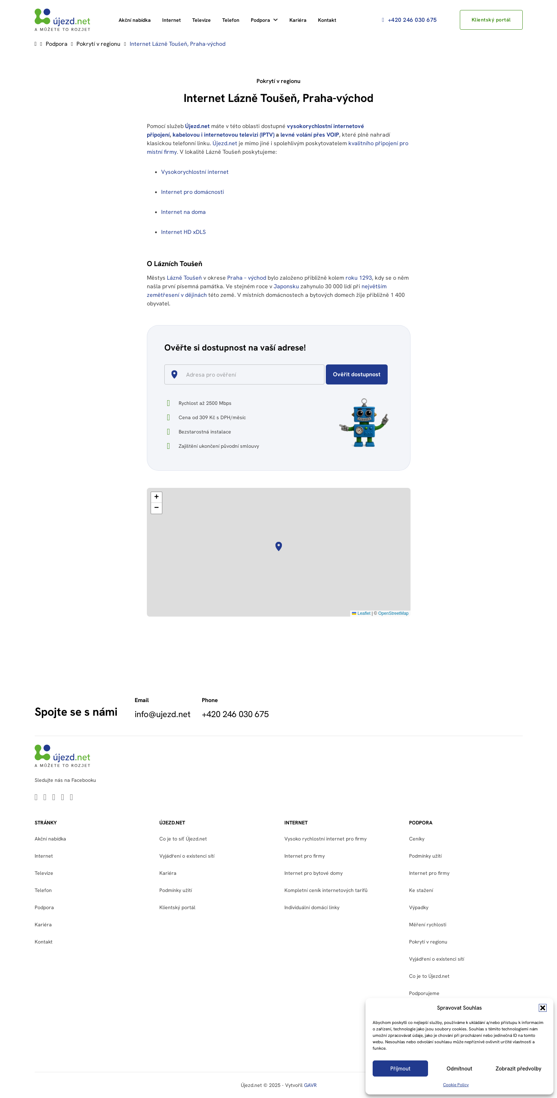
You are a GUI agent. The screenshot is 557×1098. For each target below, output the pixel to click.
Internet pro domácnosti (193, 192)
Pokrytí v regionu (98, 44)
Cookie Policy (456, 1085)
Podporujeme (424, 993)
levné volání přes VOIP (309, 134)
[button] (542, 1007)
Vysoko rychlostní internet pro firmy (325, 838)
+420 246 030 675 (409, 20)
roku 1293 (358, 277)
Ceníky (416, 838)
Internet (171, 20)
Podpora (260, 20)
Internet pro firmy (304, 856)
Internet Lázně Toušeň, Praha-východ (177, 44)
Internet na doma (183, 212)
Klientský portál (491, 19)
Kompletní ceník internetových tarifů (326, 890)
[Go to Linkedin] (36, 798)
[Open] (321, 375)
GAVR (310, 1085)
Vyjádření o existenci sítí (186, 856)
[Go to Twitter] (44, 798)
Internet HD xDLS (183, 232)
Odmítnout (459, 1068)
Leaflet (361, 613)
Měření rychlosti (427, 924)
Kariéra (298, 20)
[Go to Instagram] (71, 798)
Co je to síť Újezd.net (183, 838)
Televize (201, 20)
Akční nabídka (135, 20)
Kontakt (327, 20)
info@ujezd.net (162, 714)
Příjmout (401, 1068)
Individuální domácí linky (311, 907)
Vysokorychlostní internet (195, 172)
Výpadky (418, 907)
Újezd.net (197, 126)
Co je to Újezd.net (429, 976)
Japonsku (286, 286)
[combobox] (247, 374)
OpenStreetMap (393, 613)
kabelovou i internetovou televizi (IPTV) (223, 134)
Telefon (230, 20)
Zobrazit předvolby (518, 1068)
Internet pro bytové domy (313, 873)
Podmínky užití (175, 890)
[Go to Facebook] (62, 798)
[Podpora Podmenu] (275, 19)
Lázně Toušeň (184, 277)
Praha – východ (246, 277)
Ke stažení (421, 890)
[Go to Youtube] (53, 798)
